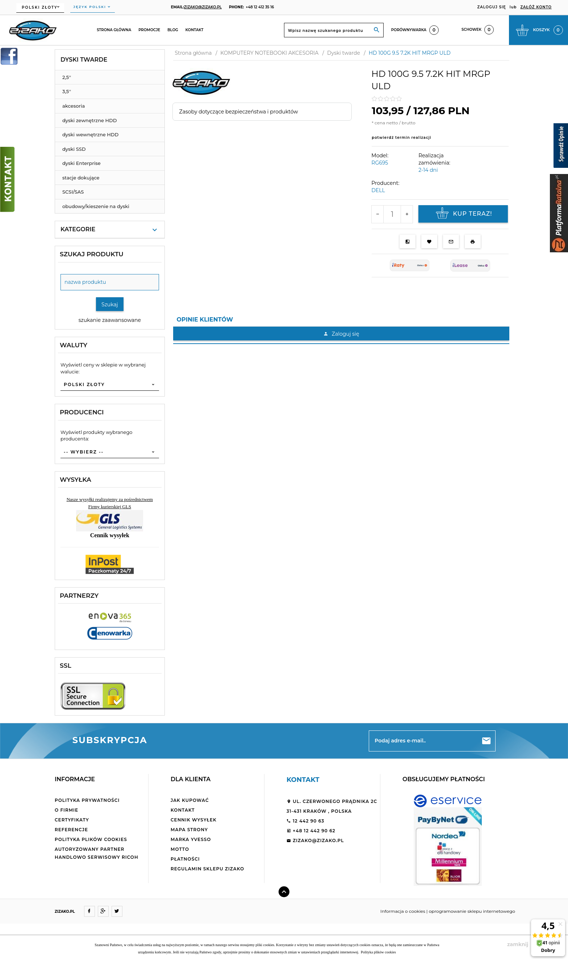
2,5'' (66, 77)
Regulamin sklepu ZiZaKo (207, 868)
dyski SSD (74, 149)
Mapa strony (189, 829)
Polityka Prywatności (87, 800)
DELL (378, 190)
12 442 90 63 (305, 821)
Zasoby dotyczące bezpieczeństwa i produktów (238, 111)
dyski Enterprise (81, 163)
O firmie (66, 810)
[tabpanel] (341, 335)
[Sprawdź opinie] (561, 146)
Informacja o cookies (402, 911)
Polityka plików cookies (91, 839)
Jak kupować (190, 800)
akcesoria (73, 106)
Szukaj (109, 304)
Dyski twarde (83, 59)
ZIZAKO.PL (65, 911)
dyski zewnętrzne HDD (89, 120)
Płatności (185, 859)
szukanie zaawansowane (110, 320)
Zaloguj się (341, 334)
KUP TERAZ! (463, 214)
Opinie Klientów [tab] (205, 319)
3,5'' (66, 91)
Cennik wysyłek (194, 820)
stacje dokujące (81, 178)
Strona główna (114, 30)
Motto (180, 849)
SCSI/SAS (73, 192)
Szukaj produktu (92, 254)
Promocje (149, 30)
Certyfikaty (72, 820)
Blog (172, 30)
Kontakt (194, 30)
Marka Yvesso (191, 839)
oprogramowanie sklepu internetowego (472, 911)
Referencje (71, 829)
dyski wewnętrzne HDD (90, 134)
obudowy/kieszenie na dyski (95, 206)
